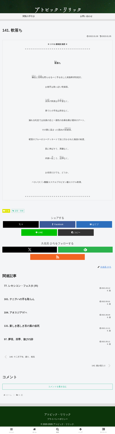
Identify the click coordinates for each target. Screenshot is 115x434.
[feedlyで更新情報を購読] (85, 250)
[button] (76, 232)
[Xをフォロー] (29, 250)
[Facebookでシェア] (57, 224)
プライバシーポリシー (57, 420)
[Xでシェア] (21, 224)
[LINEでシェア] (39, 232)
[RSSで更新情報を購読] (57, 257)
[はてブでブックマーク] (94, 224)
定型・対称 (17, 211)
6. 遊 (6, 211)
